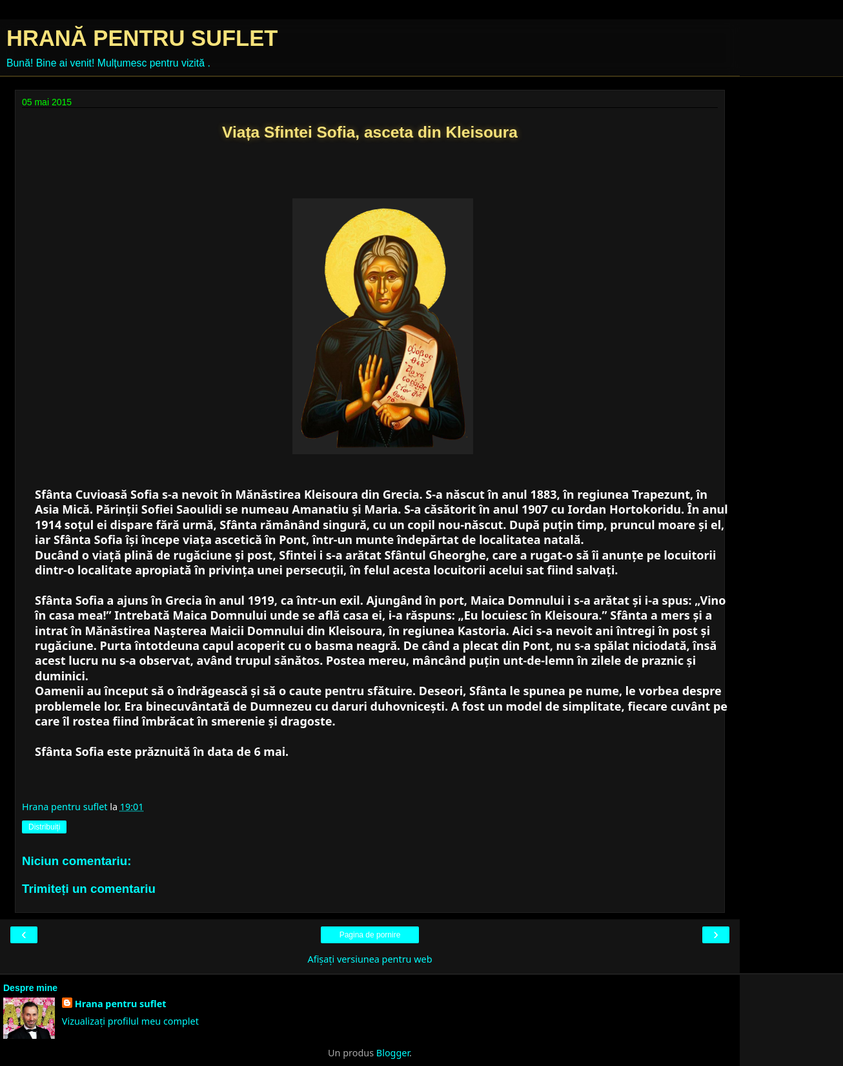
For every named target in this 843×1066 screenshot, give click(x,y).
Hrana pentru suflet (121, 1004)
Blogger (392, 1053)
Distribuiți (44, 826)
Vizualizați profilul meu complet (130, 1021)
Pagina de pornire (370, 934)
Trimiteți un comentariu (89, 888)
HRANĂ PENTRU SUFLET (142, 38)
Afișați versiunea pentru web (369, 959)
